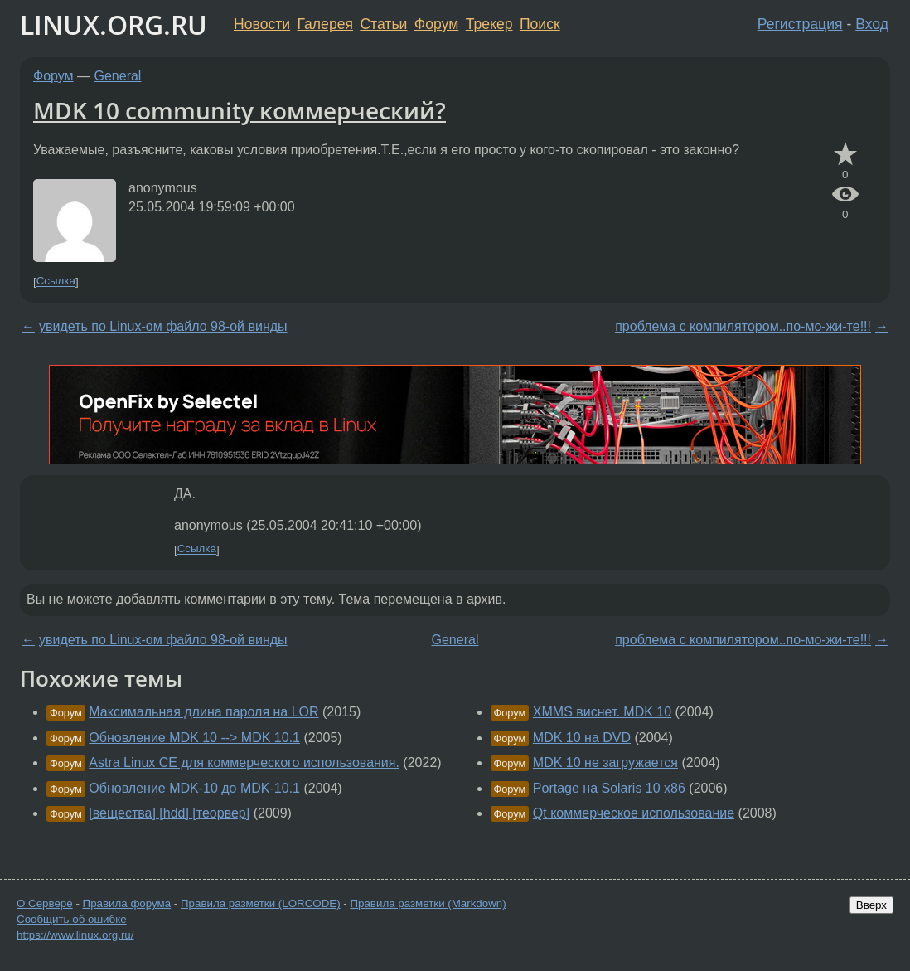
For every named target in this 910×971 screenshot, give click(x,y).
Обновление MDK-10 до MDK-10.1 (194, 788)
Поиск (540, 24)
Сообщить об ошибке (72, 919)
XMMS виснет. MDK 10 (602, 712)
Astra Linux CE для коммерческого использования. (244, 762)
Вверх (871, 905)
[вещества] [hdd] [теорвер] (169, 813)
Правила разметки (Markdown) (428, 903)
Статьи (383, 24)
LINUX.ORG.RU (113, 24)
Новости (262, 24)
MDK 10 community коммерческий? (239, 110)
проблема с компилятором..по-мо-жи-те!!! (743, 326)
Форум (436, 24)
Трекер (489, 24)
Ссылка (55, 281)
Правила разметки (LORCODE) (261, 903)
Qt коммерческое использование (633, 813)
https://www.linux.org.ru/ (75, 935)
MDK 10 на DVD (582, 738)
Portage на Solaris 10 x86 (609, 788)
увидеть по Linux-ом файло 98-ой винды (163, 326)
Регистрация (800, 24)
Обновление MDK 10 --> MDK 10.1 (194, 738)
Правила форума (127, 903)
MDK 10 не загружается (605, 762)
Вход (871, 24)
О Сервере (45, 903)
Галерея (325, 24)
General (118, 76)
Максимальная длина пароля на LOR (203, 712)
